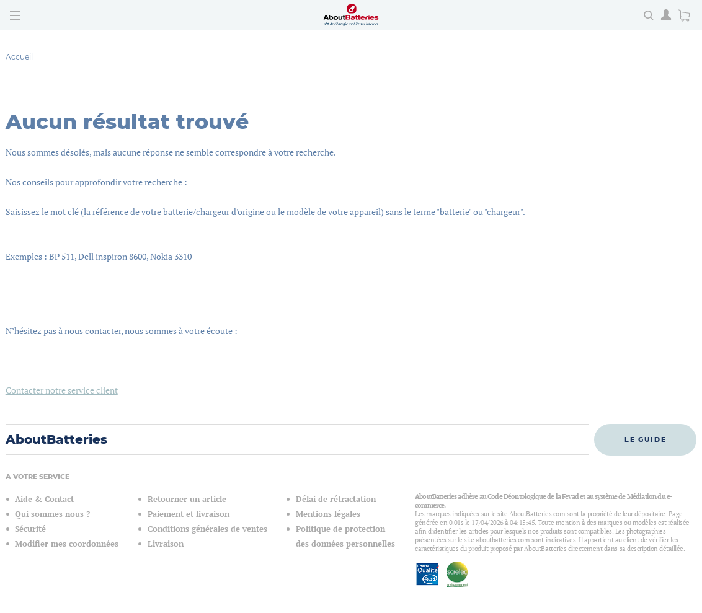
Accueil (19, 56)
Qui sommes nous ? (52, 514)
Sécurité (30, 529)
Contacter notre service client (62, 390)
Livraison (166, 544)
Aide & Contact (44, 499)
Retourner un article (187, 499)
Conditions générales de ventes (207, 529)
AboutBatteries (56, 439)
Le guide (645, 439)
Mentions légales (328, 514)
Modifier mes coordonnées (66, 544)
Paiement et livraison (188, 514)
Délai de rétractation (336, 499)
